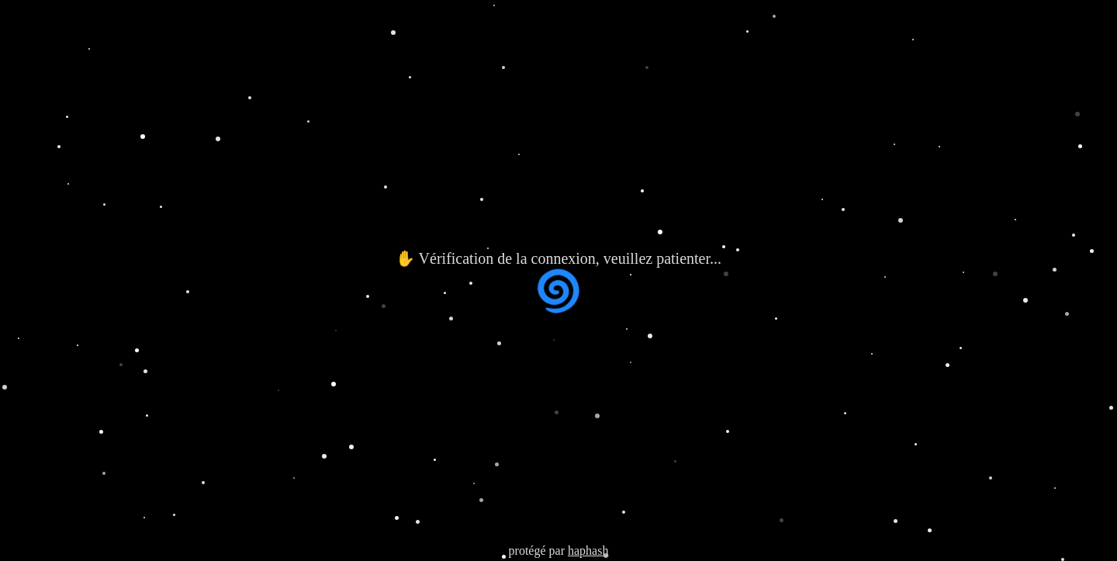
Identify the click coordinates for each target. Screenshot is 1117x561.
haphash (588, 550)
